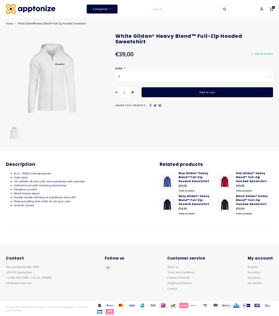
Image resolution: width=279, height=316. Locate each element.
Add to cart (207, 92)
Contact (172, 288)
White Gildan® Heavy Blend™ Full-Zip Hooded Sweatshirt (52, 23)
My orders (254, 272)
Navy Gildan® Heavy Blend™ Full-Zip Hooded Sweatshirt (194, 200)
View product (186, 190)
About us (173, 266)
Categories (102, 9)
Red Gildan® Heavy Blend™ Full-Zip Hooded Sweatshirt (251, 177)
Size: (120, 68)
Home (9, 23)
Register (253, 266)
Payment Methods (178, 277)
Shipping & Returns (179, 283)
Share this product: (130, 105)
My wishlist (255, 283)
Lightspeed (68, 306)
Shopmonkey (13, 310)
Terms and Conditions (181, 272)
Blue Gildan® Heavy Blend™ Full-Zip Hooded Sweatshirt (194, 177)
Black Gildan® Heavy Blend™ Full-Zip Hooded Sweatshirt (252, 200)
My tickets (254, 277)
